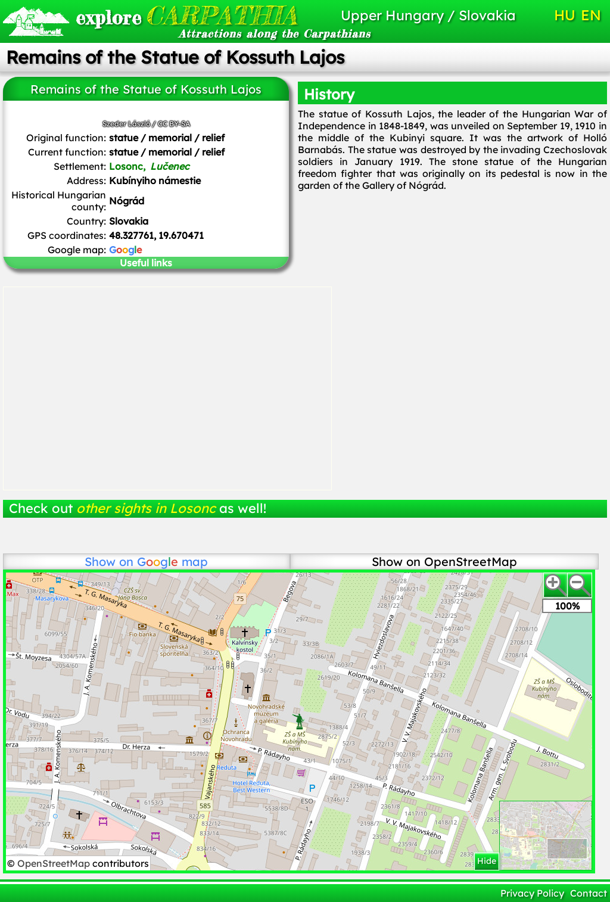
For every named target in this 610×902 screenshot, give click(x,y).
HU (564, 15)
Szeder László (126, 123)
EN (591, 15)
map (172, 561)
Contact (588, 893)
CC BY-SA (174, 123)
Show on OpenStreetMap (444, 561)
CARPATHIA (167, 15)
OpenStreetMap (54, 863)
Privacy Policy (532, 893)
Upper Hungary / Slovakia (428, 15)
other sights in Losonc (146, 508)
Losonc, (149, 166)
